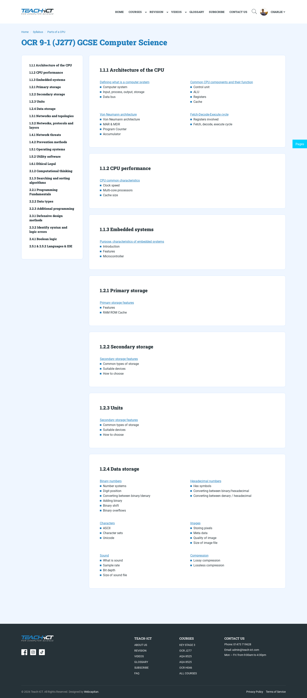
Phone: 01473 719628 (237, 644)
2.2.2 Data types (41, 201)
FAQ (136, 673)
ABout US (140, 644)
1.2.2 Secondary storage (47, 94)
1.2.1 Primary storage (45, 87)
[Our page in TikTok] (42, 652)
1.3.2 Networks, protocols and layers (51, 125)
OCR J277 (185, 650)
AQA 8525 (185, 656)
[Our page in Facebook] (24, 652)
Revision (156, 12)
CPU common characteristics (120, 180)
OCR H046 (185, 667)
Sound (104, 555)
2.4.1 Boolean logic (43, 239)
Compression (199, 555)
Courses (135, 12)
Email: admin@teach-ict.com (241, 649)
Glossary (197, 12)
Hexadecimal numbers (205, 481)
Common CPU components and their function (221, 82)
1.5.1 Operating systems (47, 149)
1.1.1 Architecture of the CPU (50, 65)
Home (25, 31)
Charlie (277, 12)
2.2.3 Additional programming (51, 208)
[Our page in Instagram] (33, 652)
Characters (107, 523)
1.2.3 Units (37, 101)
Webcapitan (91, 691)
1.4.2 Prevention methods (48, 142)
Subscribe (217, 12)
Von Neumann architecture (118, 114)
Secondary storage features (119, 359)
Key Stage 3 (187, 644)
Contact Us (238, 12)
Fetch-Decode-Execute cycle (209, 114)
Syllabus (38, 31)
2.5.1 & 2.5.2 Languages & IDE (50, 246)
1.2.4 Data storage (42, 109)
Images (195, 523)
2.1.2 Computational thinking (50, 171)
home (119, 12)
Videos (176, 12)
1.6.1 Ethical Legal (42, 164)
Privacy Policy (254, 691)
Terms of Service (276, 691)
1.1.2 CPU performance (46, 72)
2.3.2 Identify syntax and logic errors (48, 229)
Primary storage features (117, 303)
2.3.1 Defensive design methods (46, 218)
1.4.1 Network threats (45, 135)
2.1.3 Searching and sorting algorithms (49, 180)
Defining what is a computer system (124, 82)
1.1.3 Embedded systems (47, 80)
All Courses (188, 673)
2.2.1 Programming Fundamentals (43, 192)
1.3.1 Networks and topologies (51, 116)
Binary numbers (111, 481)
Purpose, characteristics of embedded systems (132, 241)
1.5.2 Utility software (45, 156)
